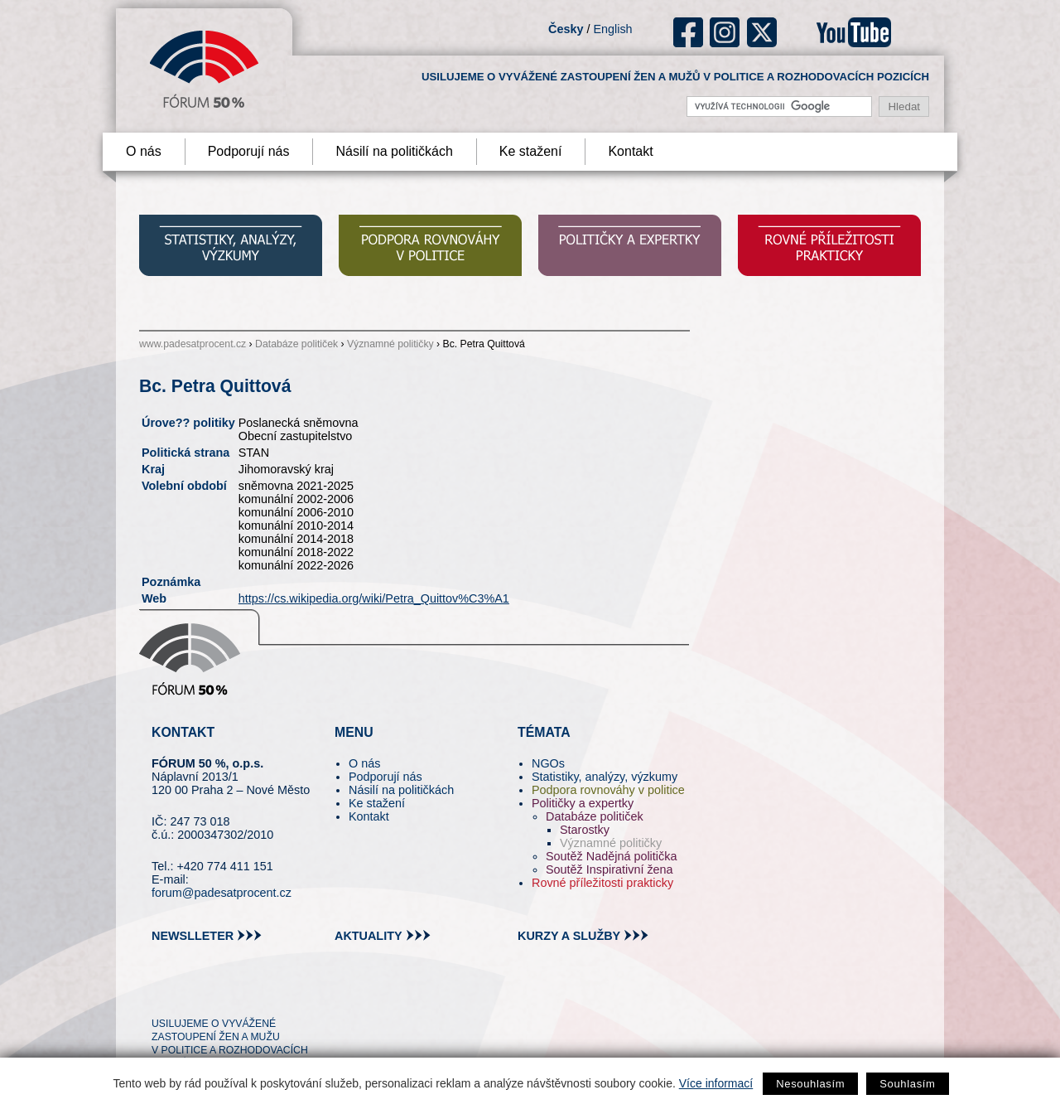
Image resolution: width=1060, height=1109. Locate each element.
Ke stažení (530, 151)
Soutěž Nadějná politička (611, 856)
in (245, 994)
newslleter (193, 935)
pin (190, 994)
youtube (854, 32)
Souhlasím (907, 1084)
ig (725, 32)
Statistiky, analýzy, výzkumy (604, 776)
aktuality (368, 935)
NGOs (548, 763)
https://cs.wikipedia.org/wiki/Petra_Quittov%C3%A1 (373, 598)
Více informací (716, 1083)
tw (163, 994)
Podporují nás (249, 151)
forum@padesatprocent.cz (222, 892)
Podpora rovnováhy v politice (608, 790)
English (612, 29)
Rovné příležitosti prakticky (602, 882)
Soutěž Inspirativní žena (609, 869)
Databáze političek (296, 344)
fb (688, 32)
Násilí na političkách (393, 151)
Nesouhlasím (810, 1084)
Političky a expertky (583, 803)
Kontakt (630, 151)
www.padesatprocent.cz (192, 344)
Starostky (585, 829)
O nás (143, 151)
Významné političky (390, 344)
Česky (565, 29)
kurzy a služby (569, 935)
